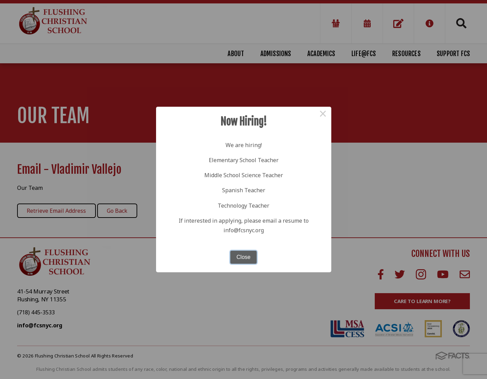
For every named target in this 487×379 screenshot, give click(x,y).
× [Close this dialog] (323, 115)
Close (243, 257)
